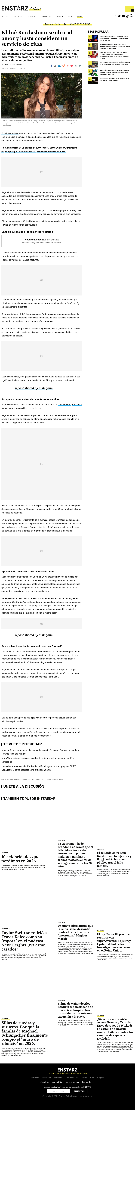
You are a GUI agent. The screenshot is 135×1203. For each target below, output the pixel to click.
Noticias (6, 17)
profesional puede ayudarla (22, 218)
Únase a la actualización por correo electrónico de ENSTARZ (67, 1091)
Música (79, 17)
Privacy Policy (88, 1086)
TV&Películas (60, 17)
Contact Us (57, 1086)
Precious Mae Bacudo (13, 69)
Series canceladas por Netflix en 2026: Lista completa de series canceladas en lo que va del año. (115, 42)
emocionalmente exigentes (14, 311)
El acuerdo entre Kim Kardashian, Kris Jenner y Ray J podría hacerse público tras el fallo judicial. (114, 863)
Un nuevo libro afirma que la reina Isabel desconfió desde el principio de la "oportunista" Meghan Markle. (75, 936)
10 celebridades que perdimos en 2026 (20, 863)
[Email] (76, 70)
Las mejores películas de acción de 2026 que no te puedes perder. (114, 83)
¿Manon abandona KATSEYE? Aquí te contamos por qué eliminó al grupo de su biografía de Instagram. (115, 50)
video (4, 659)
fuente (42, 531)
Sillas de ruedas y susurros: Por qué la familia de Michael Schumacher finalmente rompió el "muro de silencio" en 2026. (114, 59)
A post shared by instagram (34, 392)
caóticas (72, 307)
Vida (92, 17)
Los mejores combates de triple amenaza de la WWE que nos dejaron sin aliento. (115, 67)
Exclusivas (24, 17)
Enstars (21, 8)
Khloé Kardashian (9, 137)
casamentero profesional (70, 409)
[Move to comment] (80, 70)
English (105, 17)
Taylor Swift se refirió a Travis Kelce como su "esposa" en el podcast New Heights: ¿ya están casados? (24, 945)
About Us (44, 1086)
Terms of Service (72, 1086)
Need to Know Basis (36, 243)
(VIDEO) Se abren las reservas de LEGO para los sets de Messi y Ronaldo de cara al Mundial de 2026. (114, 76)
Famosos (41, 17)
